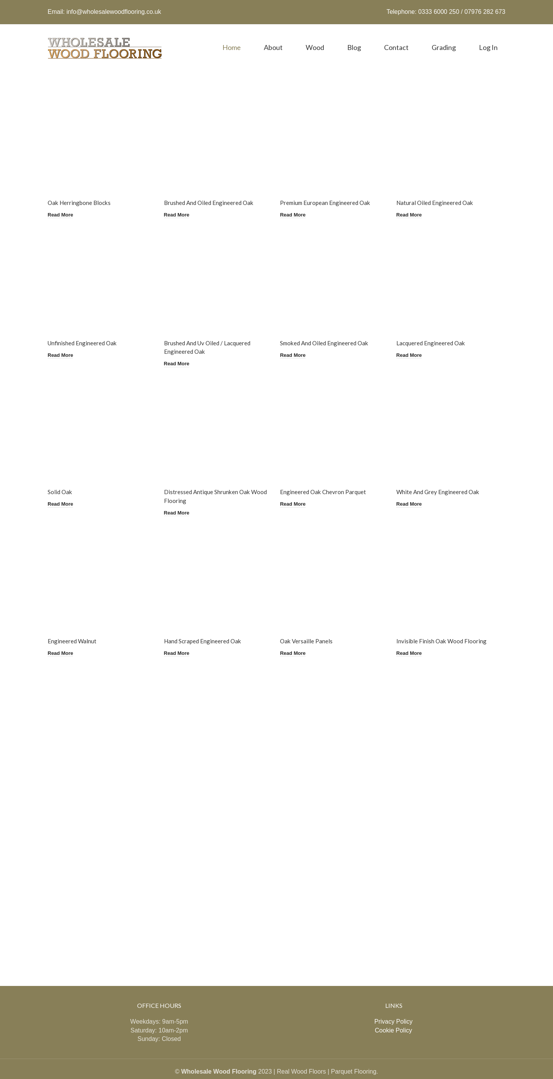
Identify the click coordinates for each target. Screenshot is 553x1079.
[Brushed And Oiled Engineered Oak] (218, 131)
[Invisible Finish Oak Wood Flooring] (453, 565)
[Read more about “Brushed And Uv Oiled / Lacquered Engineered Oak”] (179, 350)
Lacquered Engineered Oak (435, 330)
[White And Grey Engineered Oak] (453, 418)
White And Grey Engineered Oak (442, 478)
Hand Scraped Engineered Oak (205, 625)
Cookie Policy (393, 1012)
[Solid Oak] (101, 418)
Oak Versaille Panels (309, 625)
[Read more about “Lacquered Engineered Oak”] (414, 341)
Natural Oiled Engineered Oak (439, 191)
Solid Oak (60, 478)
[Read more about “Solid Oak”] (62, 489)
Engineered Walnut (72, 625)
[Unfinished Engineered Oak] (101, 270)
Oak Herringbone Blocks (81, 191)
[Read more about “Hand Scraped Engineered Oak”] (179, 636)
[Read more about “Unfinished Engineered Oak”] (62, 341)
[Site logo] (105, 39)
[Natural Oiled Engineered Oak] (453, 131)
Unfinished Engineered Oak (83, 330)
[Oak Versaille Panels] (335, 565)
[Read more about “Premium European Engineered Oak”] (296, 202)
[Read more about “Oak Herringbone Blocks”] (62, 202)
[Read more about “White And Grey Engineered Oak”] (414, 489)
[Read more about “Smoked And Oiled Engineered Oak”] (296, 341)
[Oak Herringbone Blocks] (101, 131)
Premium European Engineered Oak (329, 191)
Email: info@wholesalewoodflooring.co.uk (104, 8)
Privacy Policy (393, 1004)
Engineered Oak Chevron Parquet (326, 478)
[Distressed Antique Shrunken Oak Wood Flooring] (218, 418)
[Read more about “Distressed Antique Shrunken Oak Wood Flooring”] (179, 498)
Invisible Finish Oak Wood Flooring (446, 625)
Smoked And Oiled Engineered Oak (328, 330)
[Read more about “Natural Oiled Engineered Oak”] (414, 202)
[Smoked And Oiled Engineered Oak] (335, 270)
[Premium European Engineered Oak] (335, 131)
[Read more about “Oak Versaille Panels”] (296, 636)
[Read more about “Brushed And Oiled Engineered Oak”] (179, 202)
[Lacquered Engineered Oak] (453, 270)
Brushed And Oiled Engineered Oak (211, 191)
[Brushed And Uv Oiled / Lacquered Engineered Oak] (218, 270)
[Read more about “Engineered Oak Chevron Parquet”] (296, 489)
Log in (488, 39)
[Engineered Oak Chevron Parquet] (335, 418)
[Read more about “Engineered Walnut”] (62, 636)
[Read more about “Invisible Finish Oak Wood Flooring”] (414, 636)
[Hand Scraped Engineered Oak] (218, 565)
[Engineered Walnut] (101, 565)
